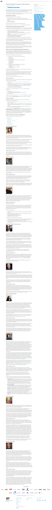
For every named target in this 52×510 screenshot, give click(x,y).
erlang (38, 18)
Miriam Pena (9, 122)
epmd (35, 16)
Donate (19, 1)
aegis (40, 17)
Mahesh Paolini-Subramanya (11, 120)
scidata (39, 19)
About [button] (47, 1)
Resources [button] (44, 1)
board (14, 7)
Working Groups (31, 1)
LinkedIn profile (21, 257)
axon (38, 16)
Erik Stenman (9, 117)
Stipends (36, 1)
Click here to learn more (30, 495)
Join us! (17, 499)
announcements (10, 7)
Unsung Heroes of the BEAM (13, 363)
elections (17, 7)
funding (35, 19)
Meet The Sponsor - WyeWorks (38, 11)
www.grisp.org (30, 408)
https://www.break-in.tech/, (21, 315)
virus (43, 17)
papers (41, 18)
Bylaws (17, 503)
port (41, 16)
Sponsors (24, 1)
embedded (40, 21)
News (38, 1)
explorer (43, 20)
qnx (44, 15)
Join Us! (22, 1)
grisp (35, 18)
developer (39, 22)
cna (39, 15)
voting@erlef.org (20, 84)
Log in (50, 1)
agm (43, 14)
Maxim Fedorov (9, 118)
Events (41, 1)
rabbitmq (35, 20)
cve (37, 15)
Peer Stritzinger (9, 123)
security (42, 19)
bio (35, 15)
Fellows (28, 1)
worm (43, 16)
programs (36, 21)
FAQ (16, 504)
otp (41, 15)
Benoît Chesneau (9, 124)
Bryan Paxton (9, 119)
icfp (35, 17)
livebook (39, 20)
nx (35, 14)
